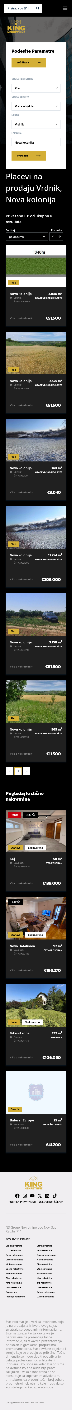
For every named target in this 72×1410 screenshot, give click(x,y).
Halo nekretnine (45, 1259)
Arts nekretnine (13, 1287)
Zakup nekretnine (46, 1292)
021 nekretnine (13, 1250)
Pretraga (29, 156)
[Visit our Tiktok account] (54, 1196)
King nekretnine (14, 1282)
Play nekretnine (14, 1278)
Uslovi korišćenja (51, 1202)
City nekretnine (44, 1245)
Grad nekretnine (14, 1245)
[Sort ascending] (53, 236)
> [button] (26, 771)
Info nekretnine (44, 1250)
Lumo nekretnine (45, 1296)
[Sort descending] (60, 236)
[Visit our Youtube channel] (32, 1196)
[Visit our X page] (39, 1196)
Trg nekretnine (44, 1282)
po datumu (16, 236)
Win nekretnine (44, 1268)
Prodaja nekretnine (15, 1296)
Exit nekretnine (44, 1273)
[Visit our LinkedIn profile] (47, 1196)
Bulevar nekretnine (46, 1255)
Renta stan (11, 1292)
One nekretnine (44, 1287)
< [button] (10, 771)
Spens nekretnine (14, 1268)
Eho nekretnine (44, 1264)
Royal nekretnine (14, 1255)
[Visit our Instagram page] (24, 1196)
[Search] (37, 8)
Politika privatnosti (22, 1202)
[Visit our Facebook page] (17, 1196)
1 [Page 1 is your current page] (18, 771)
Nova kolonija (24, 142)
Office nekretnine (14, 1259)
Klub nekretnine (14, 1264)
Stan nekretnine (14, 1273)
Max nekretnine (44, 1278)
